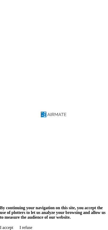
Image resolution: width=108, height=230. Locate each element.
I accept (6, 227)
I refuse (25, 227)
